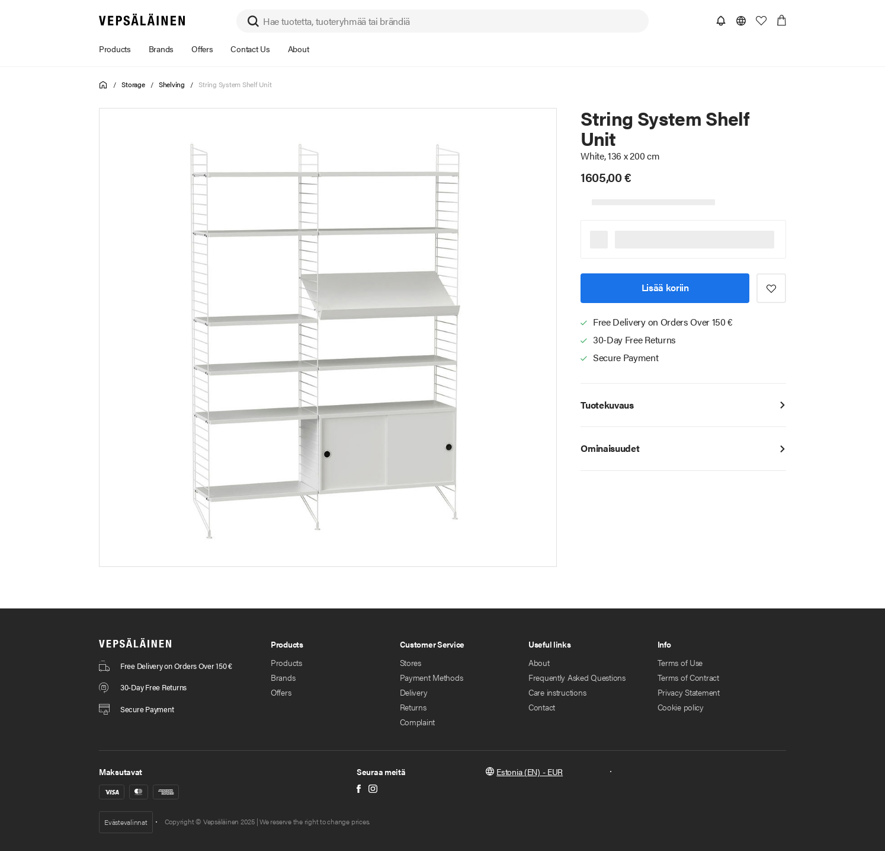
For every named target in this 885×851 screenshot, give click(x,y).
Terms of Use (680, 662)
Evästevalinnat (126, 822)
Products (287, 644)
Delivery (414, 692)
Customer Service (432, 644)
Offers (281, 692)
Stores (410, 662)
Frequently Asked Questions (577, 677)
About (539, 662)
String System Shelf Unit (234, 84)
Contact (541, 707)
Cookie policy (681, 707)
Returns (413, 707)
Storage (133, 84)
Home (103, 85)
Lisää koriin (665, 287)
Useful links (549, 644)
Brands (283, 677)
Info (664, 644)
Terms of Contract (688, 677)
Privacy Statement (689, 692)
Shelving (172, 84)
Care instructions (557, 692)
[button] (721, 21)
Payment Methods (431, 677)
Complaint (417, 722)
